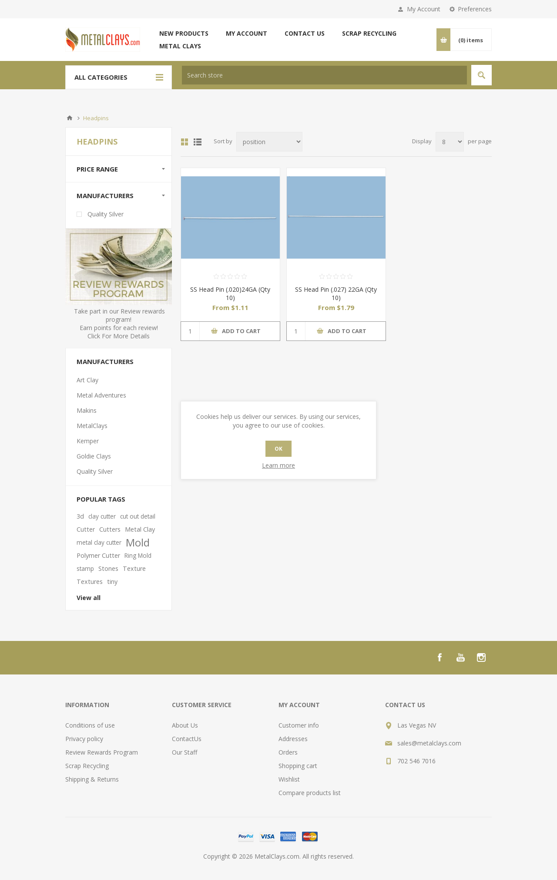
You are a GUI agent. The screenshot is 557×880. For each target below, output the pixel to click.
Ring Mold (137, 555)
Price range (97, 169)
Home (69, 118)
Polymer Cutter (98, 555)
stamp (85, 568)
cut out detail (137, 516)
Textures (90, 581)
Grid (184, 141)
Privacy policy (84, 739)
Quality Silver (105, 214)
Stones (108, 568)
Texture (134, 568)
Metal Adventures (101, 395)
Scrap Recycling (369, 33)
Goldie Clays (94, 456)
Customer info (298, 725)
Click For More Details (118, 336)
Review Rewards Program (101, 752)
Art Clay (87, 380)
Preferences (475, 9)
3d (80, 516)
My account (246, 33)
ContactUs (186, 739)
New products (183, 33)
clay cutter (102, 516)
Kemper (88, 441)
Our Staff (184, 752)
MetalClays (92, 425)
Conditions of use (90, 725)
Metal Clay (140, 529)
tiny (112, 581)
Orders (288, 752)
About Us (185, 725)
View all (89, 597)
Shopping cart (297, 766)
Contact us (305, 33)
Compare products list (309, 793)
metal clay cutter (99, 542)
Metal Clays (180, 46)
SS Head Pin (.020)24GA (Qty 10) (230, 293)
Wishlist (289, 779)
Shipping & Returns (92, 779)
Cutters (110, 529)
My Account (423, 9)
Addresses (293, 739)
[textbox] (324, 75)
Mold (138, 542)
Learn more (278, 465)
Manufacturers (105, 195)
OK (278, 448)
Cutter (86, 529)
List (197, 141)
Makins (87, 410)
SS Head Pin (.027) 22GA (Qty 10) (336, 293)
